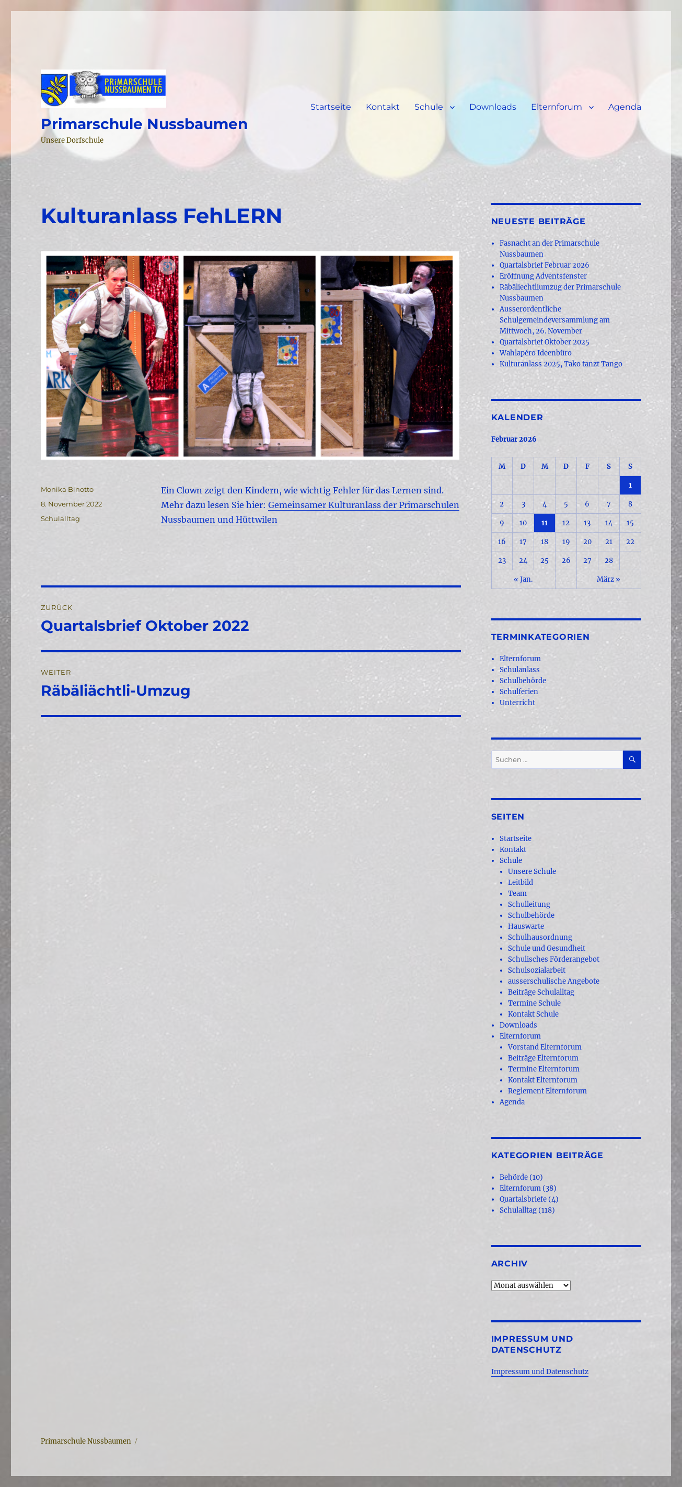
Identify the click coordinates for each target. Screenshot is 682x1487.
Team (517, 893)
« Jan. (523, 579)
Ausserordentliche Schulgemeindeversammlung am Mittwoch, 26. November (555, 320)
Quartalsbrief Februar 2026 (544, 265)
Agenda (624, 107)
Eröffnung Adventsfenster (543, 276)
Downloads (492, 107)
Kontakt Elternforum (542, 1080)
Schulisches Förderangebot (553, 959)
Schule (428, 107)
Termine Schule (534, 1003)
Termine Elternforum (544, 1069)
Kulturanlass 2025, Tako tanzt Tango (561, 364)
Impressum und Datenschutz (539, 1371)
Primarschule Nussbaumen (144, 124)
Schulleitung (529, 904)
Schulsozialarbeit (536, 970)
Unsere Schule (532, 871)
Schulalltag (60, 518)
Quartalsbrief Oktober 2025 (544, 342)
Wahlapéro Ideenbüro (536, 353)
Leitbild (520, 882)
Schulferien (519, 691)
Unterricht (517, 702)
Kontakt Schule (533, 1014)
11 (544, 522)
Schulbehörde (523, 680)
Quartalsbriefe (523, 1199)
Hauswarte (526, 926)
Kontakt (383, 107)
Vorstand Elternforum (545, 1047)
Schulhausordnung (540, 937)
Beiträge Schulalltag (541, 992)
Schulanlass (520, 669)
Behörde (514, 1177)
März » (608, 579)
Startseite (330, 107)
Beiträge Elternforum (543, 1058)
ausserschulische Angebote (553, 981)
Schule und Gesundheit (546, 948)
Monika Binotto (67, 489)
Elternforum (556, 107)
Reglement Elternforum (547, 1091)
